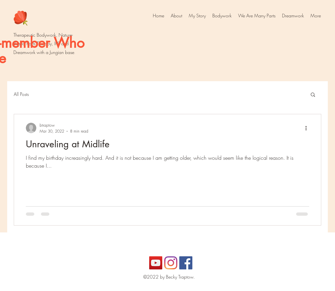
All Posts (21, 94)
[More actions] (308, 128)
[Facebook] (185, 262)
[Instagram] (170, 262)
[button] (313, 95)
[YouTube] (155, 262)
